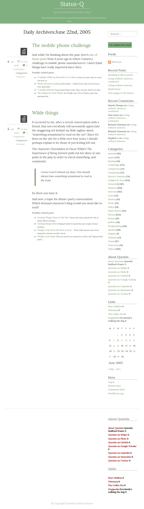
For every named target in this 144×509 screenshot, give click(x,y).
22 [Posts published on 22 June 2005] (118, 351)
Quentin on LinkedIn (119, 286)
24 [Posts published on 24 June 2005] (126, 351)
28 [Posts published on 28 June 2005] (114, 356)
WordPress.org (115, 393)
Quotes (112, 229)
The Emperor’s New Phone (50, 93)
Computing (114, 172)
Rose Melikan (115, 306)
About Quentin (115, 261)
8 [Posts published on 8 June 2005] (117, 340)
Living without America (120, 85)
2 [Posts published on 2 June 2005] (121, 334)
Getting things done (47, 223)
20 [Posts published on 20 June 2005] (110, 351)
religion (112, 233)
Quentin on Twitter (118, 293)
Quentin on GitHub (118, 275)
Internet (112, 191)
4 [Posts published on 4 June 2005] (130, 334)
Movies (111, 199)
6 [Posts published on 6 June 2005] (109, 340)
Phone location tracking (49, 83)
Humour (112, 187)
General (20, 76)
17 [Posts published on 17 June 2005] (126, 345)
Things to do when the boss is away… (55, 230)
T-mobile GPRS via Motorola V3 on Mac (56, 77)
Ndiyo (111, 207)
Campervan (114, 168)
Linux (111, 195)
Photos (111, 214)
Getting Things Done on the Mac (53, 217)
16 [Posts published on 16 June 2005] (122, 345)
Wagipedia (113, 317)
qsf (10, 61)
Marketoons (114, 89)
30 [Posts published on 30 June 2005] (122, 356)
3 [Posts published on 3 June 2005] (126, 334)
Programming (115, 226)
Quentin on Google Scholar (122, 279)
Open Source (115, 210)
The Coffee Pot (116, 314)
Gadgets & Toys (116, 180)
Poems (111, 218)
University (113, 245)
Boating (112, 161)
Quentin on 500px (117, 268)
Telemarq (113, 237)
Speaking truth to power (121, 74)
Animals (112, 153)
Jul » (118, 369)
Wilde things (45, 113)
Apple (111, 157)
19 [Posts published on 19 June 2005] (134, 345)
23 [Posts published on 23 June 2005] (122, 351)
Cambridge (113, 164)
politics (112, 222)
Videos (111, 248)
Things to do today (46, 236)
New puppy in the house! (121, 93)
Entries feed (114, 385)
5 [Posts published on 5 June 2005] (133, 334)
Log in (111, 382)
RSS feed (114, 61)
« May (111, 369)
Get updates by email (120, 44)
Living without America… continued (121, 80)
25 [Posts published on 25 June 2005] (130, 351)
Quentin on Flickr (117, 272)
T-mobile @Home (45, 90)
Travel (111, 241)
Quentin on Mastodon (119, 290)
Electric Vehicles (116, 176)
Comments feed (116, 389)
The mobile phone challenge (61, 45)
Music (111, 203)
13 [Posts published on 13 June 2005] (110, 345)
